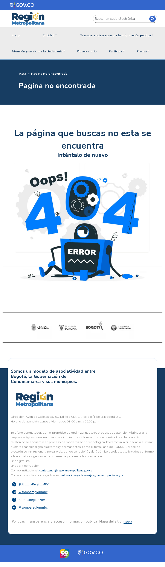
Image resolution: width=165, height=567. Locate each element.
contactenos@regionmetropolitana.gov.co (65, 470)
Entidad (48, 35)
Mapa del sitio (110, 521)
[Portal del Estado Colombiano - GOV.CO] (22, 5)
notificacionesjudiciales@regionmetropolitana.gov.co (94, 475)
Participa (115, 51)
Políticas (18, 521)
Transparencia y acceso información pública (62, 521)
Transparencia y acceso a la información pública (115, 35)
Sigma (128, 522)
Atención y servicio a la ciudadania (37, 51)
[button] (82, 484)
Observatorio (87, 51)
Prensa (142, 51)
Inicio (16, 35)
